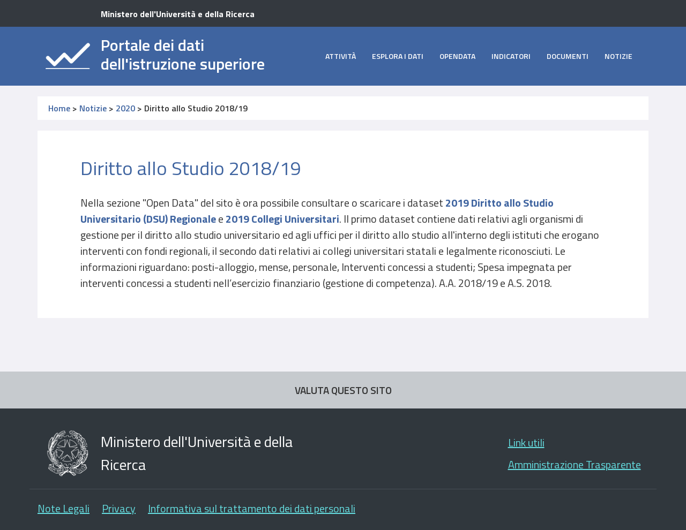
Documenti (567, 56)
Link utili (526, 442)
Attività (340, 56)
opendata (457, 56)
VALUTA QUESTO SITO (343, 390)
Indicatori (511, 56)
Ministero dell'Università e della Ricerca (178, 13)
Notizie (618, 56)
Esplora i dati (397, 56)
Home (59, 108)
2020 (125, 108)
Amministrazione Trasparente (574, 464)
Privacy (119, 508)
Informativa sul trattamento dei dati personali (251, 508)
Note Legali (64, 508)
